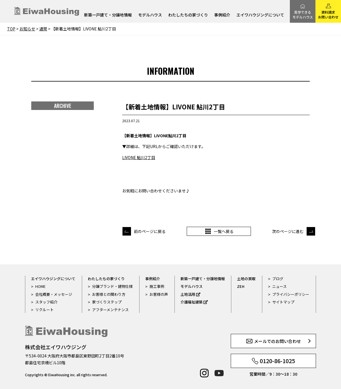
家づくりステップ (107, 302)
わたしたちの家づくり (188, 15)
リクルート (44, 309)
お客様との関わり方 (108, 294)
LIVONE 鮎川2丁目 (138, 157)
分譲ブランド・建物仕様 (112, 286)
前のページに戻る (150, 231)
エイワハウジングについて (260, 15)
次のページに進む (288, 231)
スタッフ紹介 (46, 302)
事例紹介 (222, 15)
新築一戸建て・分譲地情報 (108, 15)
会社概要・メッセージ (53, 294)
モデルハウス (150, 15)
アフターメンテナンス (110, 309)
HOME (40, 286)
